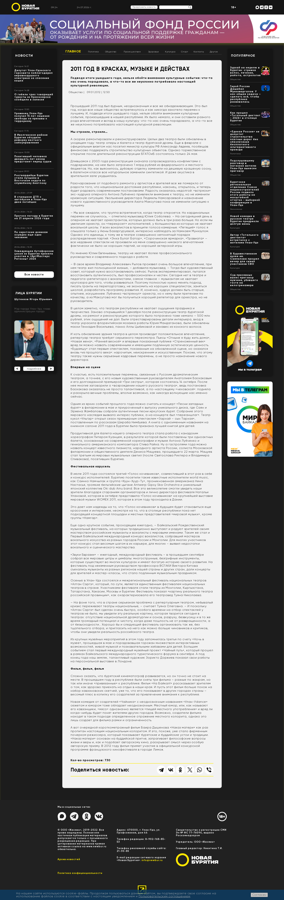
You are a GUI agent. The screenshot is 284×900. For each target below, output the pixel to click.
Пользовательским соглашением (164, 896)
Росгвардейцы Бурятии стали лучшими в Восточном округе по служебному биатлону (31, 179)
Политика (93, 51)
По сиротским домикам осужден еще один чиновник (31, 235)
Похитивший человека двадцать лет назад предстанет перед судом (32, 159)
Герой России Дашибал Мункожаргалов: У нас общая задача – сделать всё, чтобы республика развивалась (245, 94)
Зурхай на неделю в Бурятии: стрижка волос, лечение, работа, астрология (245, 71)
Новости (24, 56)
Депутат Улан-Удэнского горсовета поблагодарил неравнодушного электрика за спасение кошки (33, 75)
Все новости (34, 274)
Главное (73, 51)
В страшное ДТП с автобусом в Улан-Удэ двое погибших (30, 199)
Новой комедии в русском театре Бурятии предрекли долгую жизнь (244, 220)
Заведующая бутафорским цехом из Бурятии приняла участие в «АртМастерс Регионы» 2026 (34, 254)
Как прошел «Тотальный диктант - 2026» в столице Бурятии (245, 116)
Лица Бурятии (28, 293)
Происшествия (132, 51)
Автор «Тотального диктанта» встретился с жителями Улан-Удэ (244, 238)
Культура (170, 51)
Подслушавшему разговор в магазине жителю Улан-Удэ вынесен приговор (243, 165)
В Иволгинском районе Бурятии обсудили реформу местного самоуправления (31, 138)
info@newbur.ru (152, 860)
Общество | (76, 92)
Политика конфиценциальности (80, 873)
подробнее (34, 368)
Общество (110, 51)
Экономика (236, 209)
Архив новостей (69, 859)
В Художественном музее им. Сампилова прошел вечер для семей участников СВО (244, 258)
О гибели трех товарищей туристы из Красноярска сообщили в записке (33, 97)
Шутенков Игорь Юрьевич (33, 299)
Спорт (184, 51)
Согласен (259, 895)
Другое (214, 51)
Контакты (199, 51)
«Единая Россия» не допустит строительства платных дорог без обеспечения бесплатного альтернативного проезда (245, 140)
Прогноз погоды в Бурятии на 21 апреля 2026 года (33, 217)
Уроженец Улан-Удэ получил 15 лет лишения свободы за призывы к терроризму (32, 117)
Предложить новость (144, 7)
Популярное (243, 56)
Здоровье (153, 51)
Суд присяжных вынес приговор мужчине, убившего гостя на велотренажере (244, 280)
